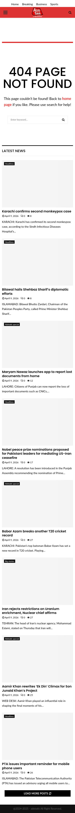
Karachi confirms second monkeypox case (36, 211)
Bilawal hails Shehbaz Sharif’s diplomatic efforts (35, 291)
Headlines (9, 163)
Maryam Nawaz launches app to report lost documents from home (37, 374)
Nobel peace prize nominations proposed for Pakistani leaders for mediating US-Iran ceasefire (36, 453)
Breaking (27, 4)
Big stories (9, 561)
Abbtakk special (12, 324)
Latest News (13, 150)
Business (41, 4)
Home (15, 4)
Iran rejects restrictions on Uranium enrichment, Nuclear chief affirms (30, 611)
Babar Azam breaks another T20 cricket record (34, 533)
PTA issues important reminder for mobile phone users (35, 766)
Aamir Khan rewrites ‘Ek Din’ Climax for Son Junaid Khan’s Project (37, 688)
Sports (54, 4)
